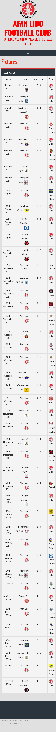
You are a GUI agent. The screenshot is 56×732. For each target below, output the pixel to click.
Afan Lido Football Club (28, 28)
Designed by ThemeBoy (11, 723)
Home (26, 79)
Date (8, 79)
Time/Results (38, 79)
